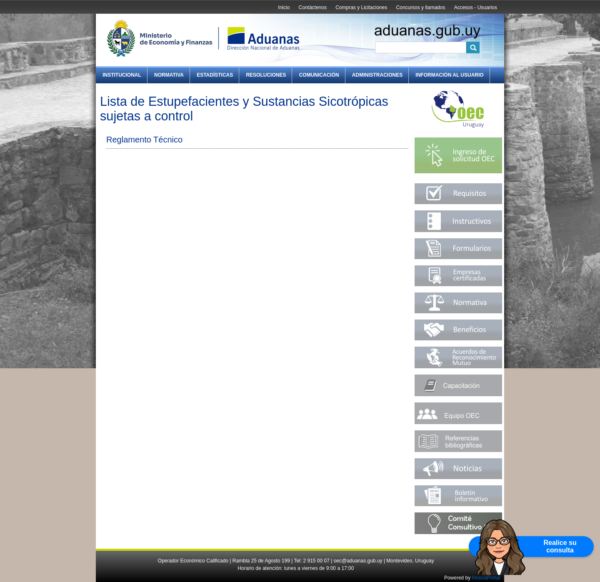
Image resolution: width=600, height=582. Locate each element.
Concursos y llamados (420, 7)
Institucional (121, 75)
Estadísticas (215, 75)
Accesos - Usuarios (475, 7)
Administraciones (377, 75)
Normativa (169, 75)
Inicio (284, 7)
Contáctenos (313, 7)
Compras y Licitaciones (361, 7)
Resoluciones (266, 75)
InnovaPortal (486, 578)
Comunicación (319, 75)
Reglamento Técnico (144, 139)
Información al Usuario (449, 75)
